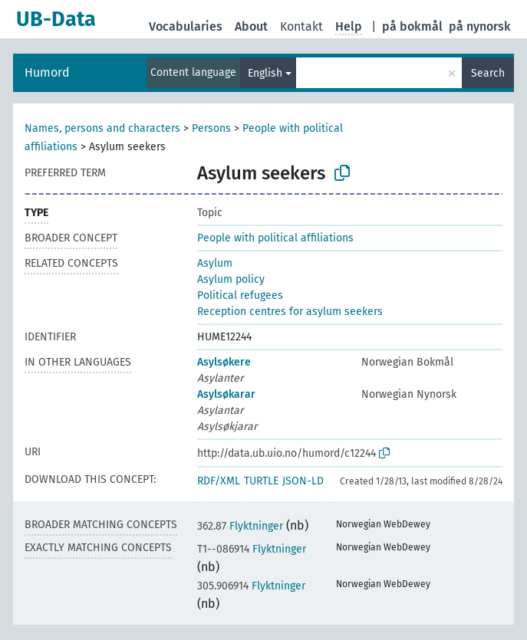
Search (488, 73)
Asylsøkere (224, 362)
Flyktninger (240, 526)
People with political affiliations (275, 238)
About (251, 26)
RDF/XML (218, 480)
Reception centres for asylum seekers (290, 311)
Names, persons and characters (102, 128)
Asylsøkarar (226, 394)
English (265, 73)
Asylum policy (231, 279)
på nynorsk (480, 26)
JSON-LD (303, 480)
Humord (47, 72)
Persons (211, 128)
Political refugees (240, 295)
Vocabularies (185, 26)
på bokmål (412, 26)
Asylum (214, 263)
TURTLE (261, 480)
